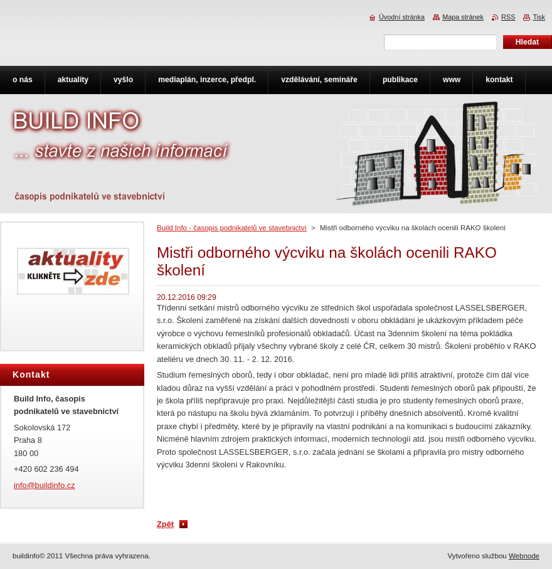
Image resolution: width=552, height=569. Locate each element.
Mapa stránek (463, 17)
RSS (508, 17)
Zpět (165, 524)
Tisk (539, 17)
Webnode (524, 556)
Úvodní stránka (402, 17)
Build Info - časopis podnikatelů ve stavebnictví (232, 227)
